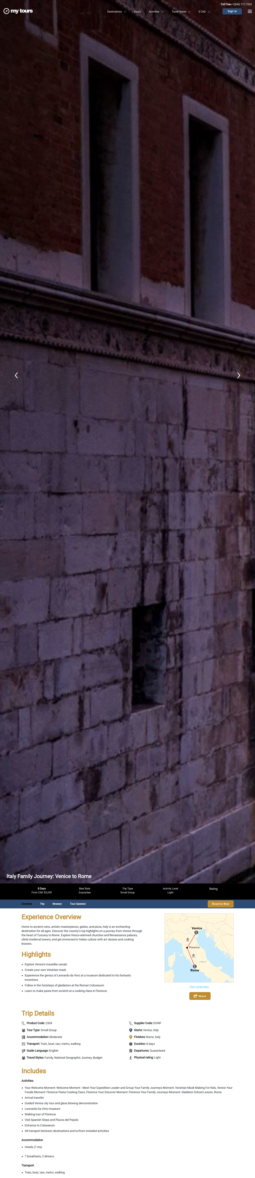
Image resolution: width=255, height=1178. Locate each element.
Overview (26, 903)
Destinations (116, 11)
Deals (137, 11)
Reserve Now (220, 903)
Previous (16, 375)
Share (200, 996)
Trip (42, 903)
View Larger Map (199, 986)
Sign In (232, 11)
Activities (156, 11)
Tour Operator (78, 903)
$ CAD (204, 11)
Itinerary (57, 903)
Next (238, 375)
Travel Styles (181, 11)
